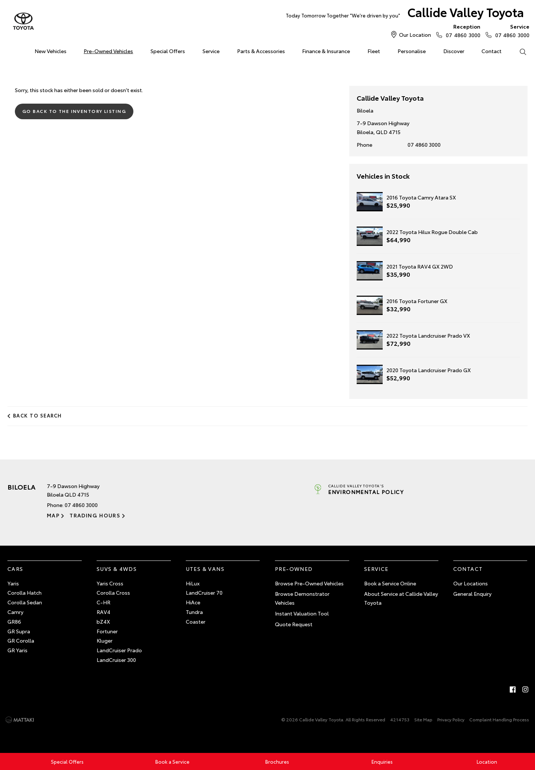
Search (518, 51)
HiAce (193, 602)
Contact (492, 51)
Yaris (13, 583)
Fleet (373, 51)
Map (53, 515)
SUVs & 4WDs (117, 568)
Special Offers (167, 51)
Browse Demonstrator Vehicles (302, 598)
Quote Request (293, 624)
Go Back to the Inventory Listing (74, 111)
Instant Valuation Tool (302, 613)
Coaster (195, 621)
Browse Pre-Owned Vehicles (309, 583)
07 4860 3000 (461, 30)
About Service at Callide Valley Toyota (401, 598)
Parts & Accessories (261, 51)
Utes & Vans (205, 568)
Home (8, 49)
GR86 (14, 621)
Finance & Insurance (326, 51)
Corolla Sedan (24, 602)
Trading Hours (94, 515)
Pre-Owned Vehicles (108, 51)
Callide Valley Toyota (405, 13)
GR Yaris (17, 650)
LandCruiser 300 (116, 659)
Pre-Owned (294, 568)
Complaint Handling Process (499, 719)
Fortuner (107, 631)
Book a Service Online (390, 583)
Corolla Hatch (24, 592)
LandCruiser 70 (204, 592)
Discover (453, 51)
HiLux (193, 583)
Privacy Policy (450, 719)
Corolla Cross (113, 592)
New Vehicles (51, 51)
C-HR (103, 602)
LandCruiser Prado (119, 650)
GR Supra (18, 631)
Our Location (415, 34)
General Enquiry (472, 593)
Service (211, 51)
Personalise (412, 51)
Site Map (423, 719)
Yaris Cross (110, 583)
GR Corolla (20, 640)
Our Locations (470, 583)
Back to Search (37, 415)
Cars (15, 568)
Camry (15, 611)
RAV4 (103, 611)
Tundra (194, 611)
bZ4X (103, 621)
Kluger (105, 640)
